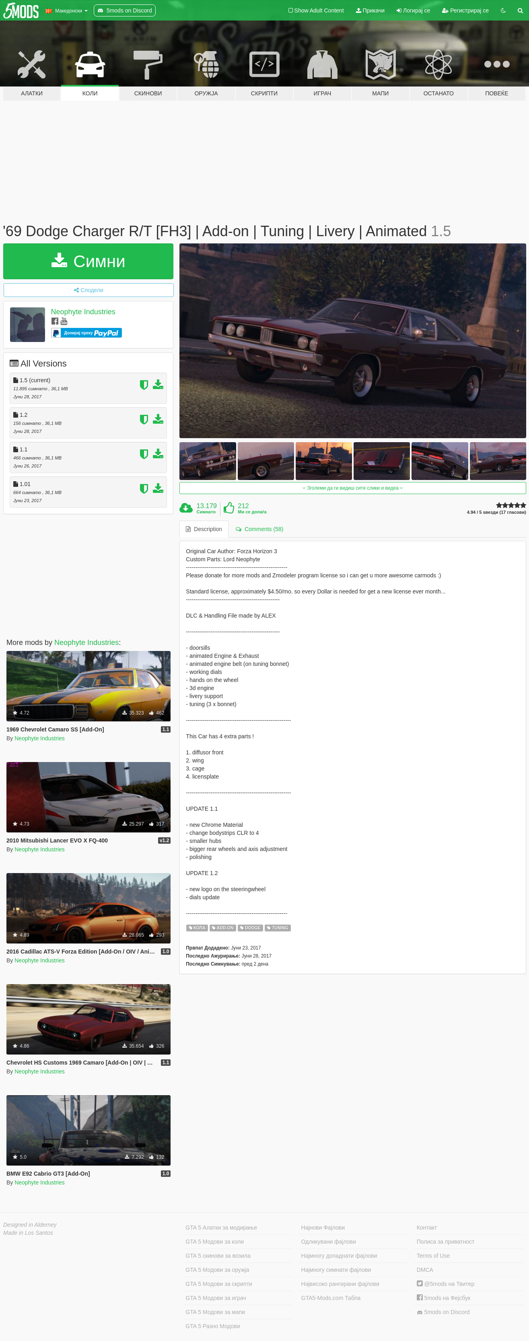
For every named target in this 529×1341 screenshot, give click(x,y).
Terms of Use (433, 1255)
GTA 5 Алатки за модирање (221, 1227)
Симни (88, 261)
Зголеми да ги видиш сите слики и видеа (353, 488)
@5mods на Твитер (445, 1283)
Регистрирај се (465, 10)
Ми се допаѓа (252, 511)
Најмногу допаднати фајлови (339, 1255)
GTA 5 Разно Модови (212, 1326)
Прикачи (370, 10)
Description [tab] (204, 529)
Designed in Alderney (30, 1225)
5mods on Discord (443, 1312)
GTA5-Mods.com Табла (331, 1298)
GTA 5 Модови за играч (215, 1298)
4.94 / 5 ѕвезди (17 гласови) (496, 512)
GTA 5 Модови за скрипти (218, 1284)
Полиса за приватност (446, 1241)
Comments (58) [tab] (259, 529)
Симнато (206, 511)
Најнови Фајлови (323, 1227)
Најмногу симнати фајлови (336, 1270)
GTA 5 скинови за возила (217, 1255)
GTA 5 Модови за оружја (217, 1270)
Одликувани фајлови (328, 1241)
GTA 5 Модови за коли (214, 1241)
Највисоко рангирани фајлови (340, 1284)
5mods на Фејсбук (444, 1298)
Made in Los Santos (28, 1233)
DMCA (425, 1270)
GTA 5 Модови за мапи (215, 1312)
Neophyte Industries (83, 312)
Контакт (427, 1227)
